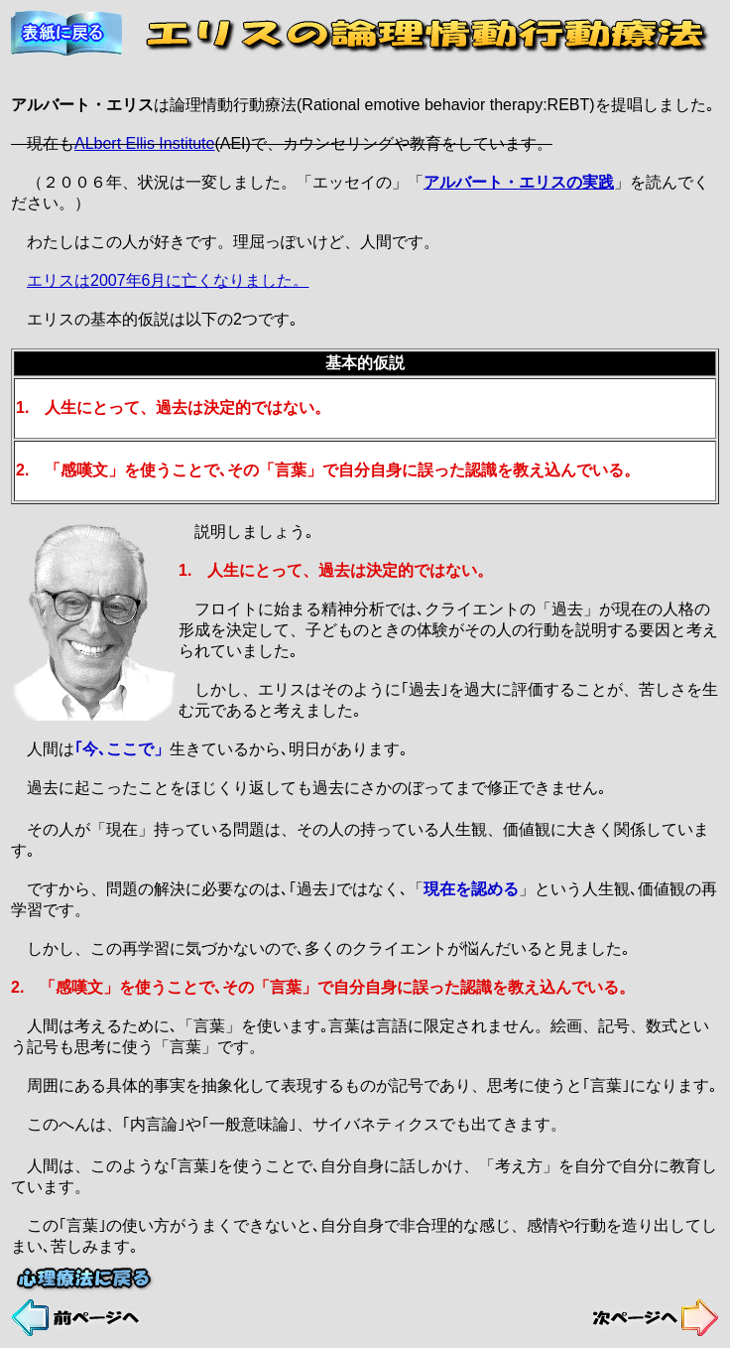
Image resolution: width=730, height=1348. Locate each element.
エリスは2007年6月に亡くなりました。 (168, 280)
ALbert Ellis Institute (144, 143)
